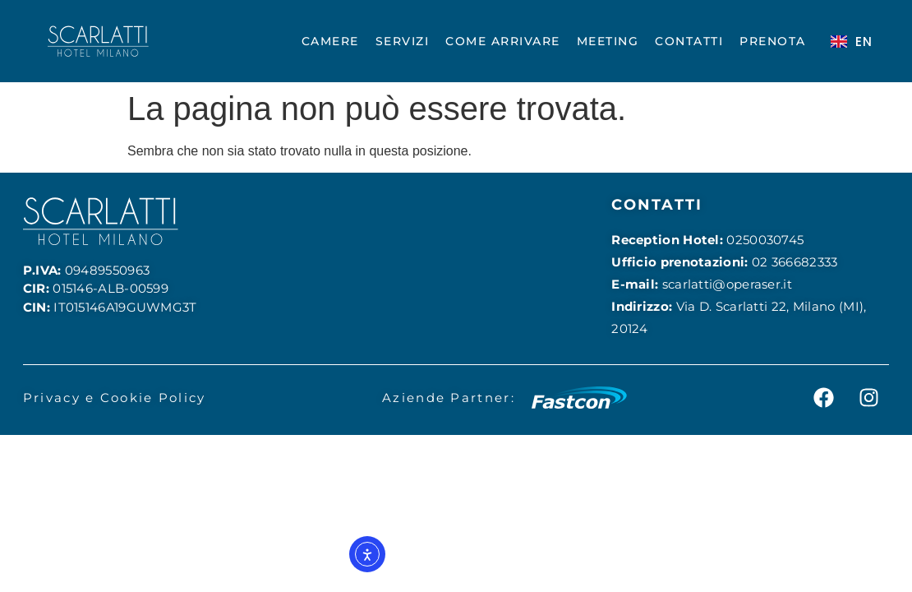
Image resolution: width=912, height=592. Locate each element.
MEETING (608, 41)
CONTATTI (689, 41)
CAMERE (330, 41)
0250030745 (765, 239)
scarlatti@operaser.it (727, 284)
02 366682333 (795, 262)
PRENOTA (772, 41)
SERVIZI (402, 41)
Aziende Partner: (448, 397)
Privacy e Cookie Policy (114, 397)
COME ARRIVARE (502, 41)
